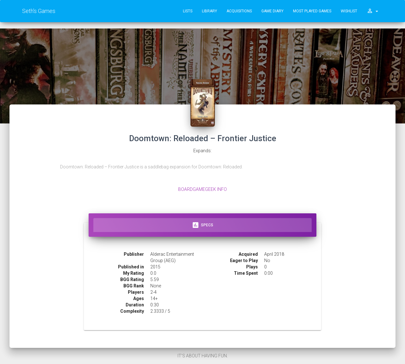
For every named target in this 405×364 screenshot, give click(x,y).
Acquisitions (239, 11)
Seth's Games (38, 11)
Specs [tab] (202, 225)
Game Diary (272, 11)
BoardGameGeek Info (202, 189)
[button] (372, 11)
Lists (187, 11)
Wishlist (349, 11)
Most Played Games (312, 11)
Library (209, 11)
